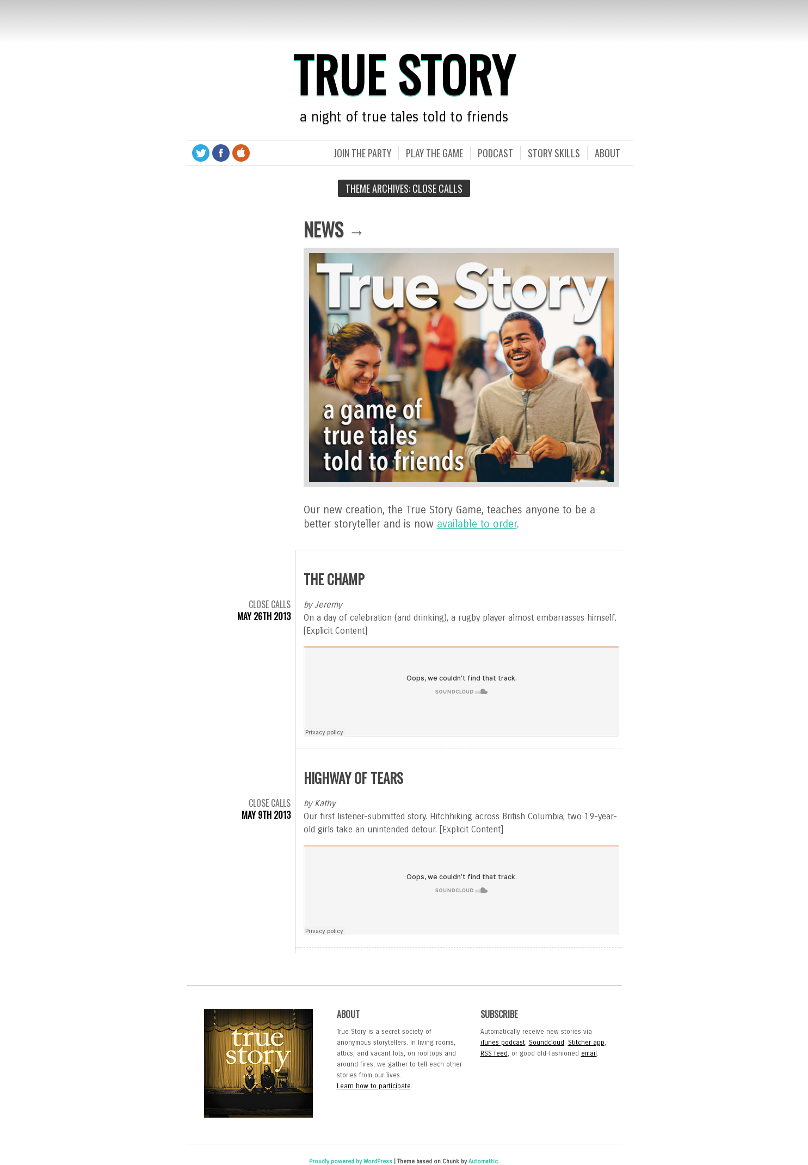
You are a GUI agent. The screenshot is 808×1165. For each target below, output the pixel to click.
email (589, 1053)
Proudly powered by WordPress (350, 1161)
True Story (404, 73)
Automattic (483, 1161)
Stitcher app (586, 1042)
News (323, 229)
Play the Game (434, 153)
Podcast (495, 153)
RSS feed (494, 1053)
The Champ (334, 579)
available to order (477, 524)
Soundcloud (546, 1042)
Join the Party (362, 153)
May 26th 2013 (264, 616)
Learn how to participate (374, 1086)
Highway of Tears (353, 778)
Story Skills (554, 153)
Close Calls (270, 604)
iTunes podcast (502, 1042)
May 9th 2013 (266, 814)
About (607, 153)
